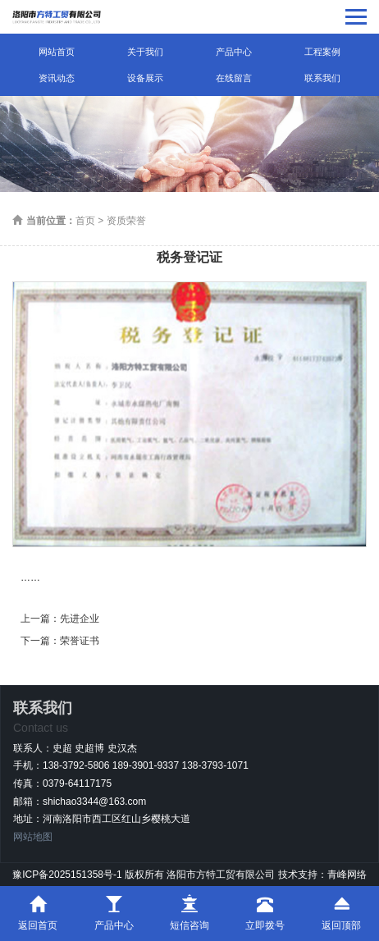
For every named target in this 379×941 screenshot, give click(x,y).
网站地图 (33, 837)
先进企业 (79, 618)
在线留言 (234, 78)
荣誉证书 (79, 640)
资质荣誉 (126, 220)
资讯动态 (57, 78)
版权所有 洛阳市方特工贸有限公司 (201, 874)
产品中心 (234, 52)
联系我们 (322, 78)
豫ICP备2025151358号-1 (66, 874)
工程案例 (322, 52)
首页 (85, 220)
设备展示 (145, 78)
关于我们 (145, 52)
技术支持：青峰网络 (322, 874)
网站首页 (57, 52)
